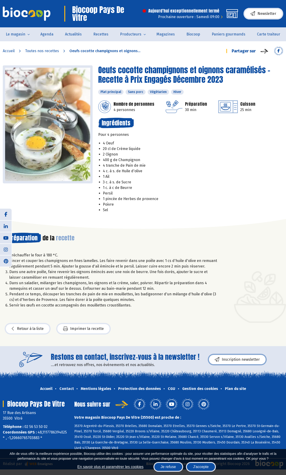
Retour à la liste (28, 328)
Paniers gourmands (228, 34)
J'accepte (201, 467)
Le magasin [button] (15, 34)
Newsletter (263, 13)
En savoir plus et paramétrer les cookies (110, 467)
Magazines (165, 34)
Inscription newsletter (237, 359)
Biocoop (193, 34)
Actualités (73, 34)
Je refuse (168, 467)
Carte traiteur (268, 34)
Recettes (100, 34)
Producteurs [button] (130, 34)
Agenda (46, 34)
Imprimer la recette (83, 328)
